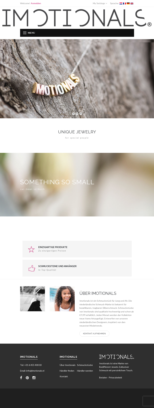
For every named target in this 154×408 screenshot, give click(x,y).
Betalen (103, 377)
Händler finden (67, 370)
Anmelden (36, 3)
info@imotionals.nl (35, 370)
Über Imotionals (67, 365)
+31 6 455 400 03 (33, 365)
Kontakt (64, 376)
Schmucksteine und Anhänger (57, 266)
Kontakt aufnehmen (94, 333)
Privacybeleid (115, 377)
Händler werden (85, 370)
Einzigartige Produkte (52, 247)
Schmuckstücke (85, 365)
